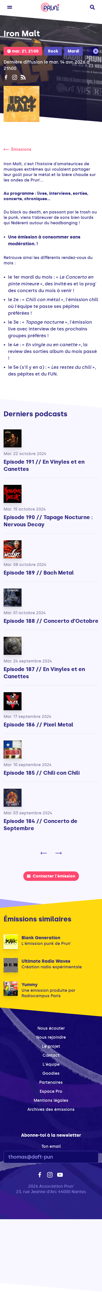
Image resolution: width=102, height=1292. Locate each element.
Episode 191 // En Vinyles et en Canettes (44, 465)
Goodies (51, 1073)
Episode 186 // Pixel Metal (38, 724)
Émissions (17, 149)
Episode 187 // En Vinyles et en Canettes (44, 673)
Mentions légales (51, 1100)
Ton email (51, 1146)
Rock (53, 51)
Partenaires (51, 1082)
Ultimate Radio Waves (46, 961)
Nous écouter (51, 1028)
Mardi (73, 51)
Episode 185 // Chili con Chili (42, 773)
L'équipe (51, 1064)
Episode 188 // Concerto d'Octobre (51, 621)
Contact (51, 1055)
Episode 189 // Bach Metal (39, 572)
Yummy (30, 984)
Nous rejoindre (51, 1037)
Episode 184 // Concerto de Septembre (40, 825)
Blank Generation (41, 937)
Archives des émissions (51, 1109)
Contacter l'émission (51, 876)
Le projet (51, 1046)
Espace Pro (51, 1091)
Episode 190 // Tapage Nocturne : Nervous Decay (48, 521)
